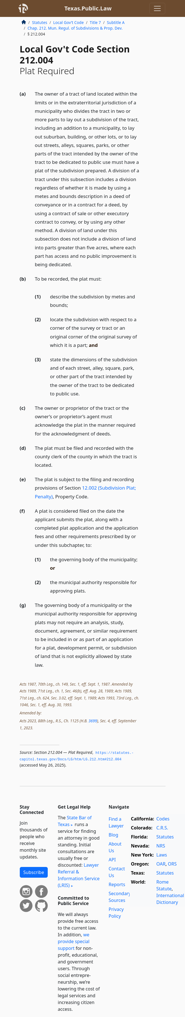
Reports (117, 884)
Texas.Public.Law (88, 8)
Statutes (39, 22)
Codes (162, 819)
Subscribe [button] (33, 872)
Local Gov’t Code (68, 22)
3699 (92, 720)
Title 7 (95, 22)
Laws (161, 855)
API (112, 860)
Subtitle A (116, 22)
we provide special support (74, 941)
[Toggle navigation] (157, 8)
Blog (113, 835)
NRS (160, 846)
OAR (161, 864)
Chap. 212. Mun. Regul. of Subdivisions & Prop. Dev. (75, 28)
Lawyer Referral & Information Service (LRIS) (79, 875)
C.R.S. (162, 828)
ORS (172, 864)
